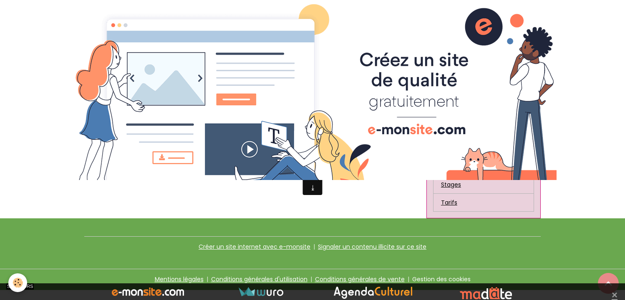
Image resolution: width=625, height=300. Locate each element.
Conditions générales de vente (360, 279)
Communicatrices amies (477, 149)
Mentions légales (179, 279)
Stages (451, 184)
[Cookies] (17, 282)
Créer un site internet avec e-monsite (254, 246)
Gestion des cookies (441, 279)
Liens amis (456, 166)
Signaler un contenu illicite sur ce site (372, 246)
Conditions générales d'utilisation (259, 279)
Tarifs (449, 202)
